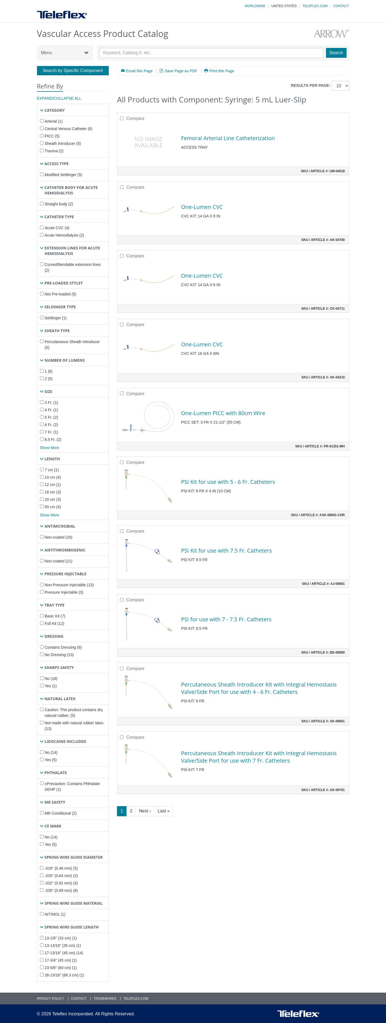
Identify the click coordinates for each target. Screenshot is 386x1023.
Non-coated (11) (58, 561)
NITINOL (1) (55, 914)
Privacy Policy (50, 999)
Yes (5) (51, 760)
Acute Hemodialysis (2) (64, 235)
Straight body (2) (59, 204)
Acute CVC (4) (57, 228)
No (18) (51, 678)
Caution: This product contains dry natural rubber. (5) (74, 713)
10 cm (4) (53, 477)
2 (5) (49, 379)
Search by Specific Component (73, 70)
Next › (145, 811)
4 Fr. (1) (51, 410)
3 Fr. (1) (51, 402)
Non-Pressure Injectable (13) (69, 585)
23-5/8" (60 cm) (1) (61, 967)
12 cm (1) (53, 484)
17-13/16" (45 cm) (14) (64, 953)
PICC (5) (52, 136)
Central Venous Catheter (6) (68, 129)
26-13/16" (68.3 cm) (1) (64, 975)
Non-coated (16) (58, 537)
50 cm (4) (53, 507)
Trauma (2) (54, 151)
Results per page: (310, 85)
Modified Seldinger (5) (63, 175)
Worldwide (255, 6)
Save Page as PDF (181, 71)
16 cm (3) (53, 492)
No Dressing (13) (59, 655)
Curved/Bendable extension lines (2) (73, 267)
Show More (49, 448)
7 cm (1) (52, 470)
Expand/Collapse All (59, 98)
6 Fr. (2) (51, 425)
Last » (164, 811)
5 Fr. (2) (51, 417)
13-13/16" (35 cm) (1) (63, 945)
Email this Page (139, 71)
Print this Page (221, 71)
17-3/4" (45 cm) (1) (61, 960)
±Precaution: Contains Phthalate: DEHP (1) (73, 786)
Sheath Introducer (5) (63, 143)
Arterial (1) (53, 121)
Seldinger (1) (56, 318)
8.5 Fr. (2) (53, 439)
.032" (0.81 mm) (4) (61, 883)
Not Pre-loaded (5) (60, 294)
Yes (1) (51, 686)
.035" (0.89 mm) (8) (61, 890)
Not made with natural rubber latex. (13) (74, 726)
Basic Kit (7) (55, 616)
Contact (341, 6)
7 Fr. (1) (51, 432)
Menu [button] (65, 52)
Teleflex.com (314, 6)
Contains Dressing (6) (63, 647)
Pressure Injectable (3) (64, 592)
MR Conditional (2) (61, 813)
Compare (135, 118)
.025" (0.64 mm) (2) (61, 875)
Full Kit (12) (54, 623)
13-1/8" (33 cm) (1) (61, 938)
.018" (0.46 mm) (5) (61, 868)
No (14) (51, 752)
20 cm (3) (53, 499)
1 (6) (49, 371)
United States (284, 6)
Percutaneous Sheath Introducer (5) (72, 345)
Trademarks (104, 999)
